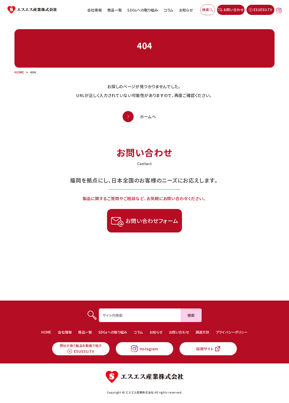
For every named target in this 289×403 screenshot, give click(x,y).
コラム (169, 10)
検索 (191, 312)
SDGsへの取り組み (142, 10)
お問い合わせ (180, 329)
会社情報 (94, 10)
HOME (41, 329)
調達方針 (205, 329)
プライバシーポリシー (236, 329)
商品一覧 (114, 10)
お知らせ (186, 10)
